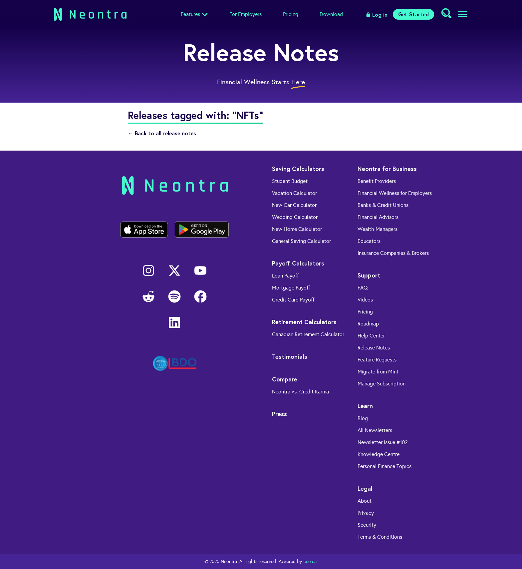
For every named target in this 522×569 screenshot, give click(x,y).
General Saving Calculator (301, 241)
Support (369, 275)
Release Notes (374, 347)
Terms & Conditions (380, 537)
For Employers (245, 14)
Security (367, 525)
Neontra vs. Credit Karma (300, 391)
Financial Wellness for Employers (395, 193)
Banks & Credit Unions (383, 205)
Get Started (413, 14)
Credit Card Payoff (293, 299)
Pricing (290, 14)
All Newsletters (375, 430)
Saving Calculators (298, 169)
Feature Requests (377, 359)
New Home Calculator (297, 229)
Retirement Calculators (304, 322)
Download (331, 14)
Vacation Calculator (294, 193)
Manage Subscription (381, 383)
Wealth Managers (377, 229)
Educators (369, 241)
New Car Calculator (294, 205)
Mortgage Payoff (291, 287)
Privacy (366, 513)
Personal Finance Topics (384, 466)
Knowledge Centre (378, 454)
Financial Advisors (378, 217)
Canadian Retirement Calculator (308, 334)
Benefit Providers (377, 181)
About (365, 501)
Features (190, 14)
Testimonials (289, 356)
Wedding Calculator (295, 217)
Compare (284, 379)
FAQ (363, 287)
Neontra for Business (387, 169)
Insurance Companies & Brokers (393, 253)
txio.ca (310, 561)
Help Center (371, 335)
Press (279, 414)
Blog (363, 418)
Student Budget (290, 181)
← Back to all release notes (162, 133)
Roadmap (368, 323)
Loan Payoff (285, 276)
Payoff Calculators (298, 263)
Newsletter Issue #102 (383, 442)
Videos (365, 299)
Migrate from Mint (378, 371)
